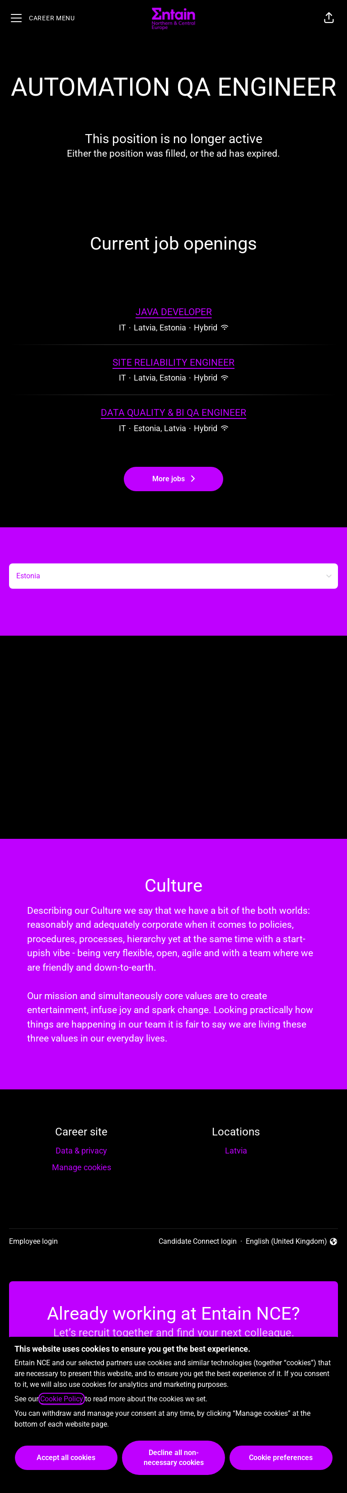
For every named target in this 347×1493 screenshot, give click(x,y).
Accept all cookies (66, 1457)
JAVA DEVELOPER (174, 312)
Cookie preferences (281, 1457)
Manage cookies (81, 1167)
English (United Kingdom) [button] (292, 1242)
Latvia (236, 1150)
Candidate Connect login (198, 1241)
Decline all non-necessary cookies (174, 1457)
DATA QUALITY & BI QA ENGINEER (173, 413)
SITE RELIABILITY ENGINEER (173, 363)
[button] (329, 18)
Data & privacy (81, 1150)
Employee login (33, 1241)
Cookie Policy (61, 1399)
